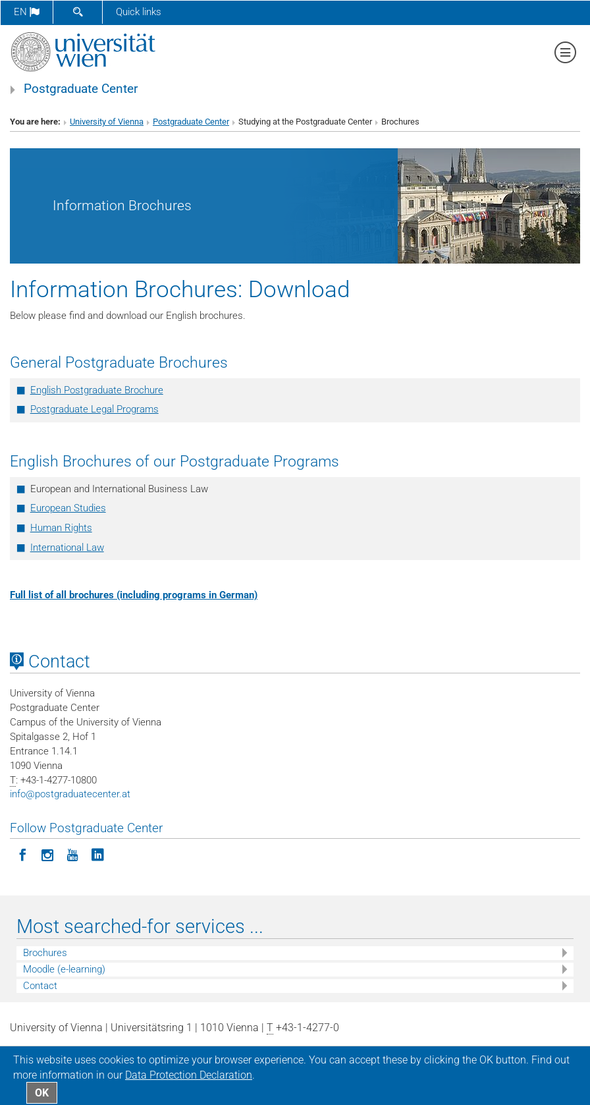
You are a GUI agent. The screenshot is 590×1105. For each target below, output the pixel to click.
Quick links (138, 12)
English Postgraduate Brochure (96, 390)
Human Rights (61, 528)
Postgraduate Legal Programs (94, 409)
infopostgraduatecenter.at (70, 794)
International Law (67, 547)
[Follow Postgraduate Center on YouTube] (72, 853)
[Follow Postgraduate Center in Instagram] (47, 853)
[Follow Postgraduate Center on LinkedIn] (97, 853)
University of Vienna (107, 122)
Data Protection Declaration (188, 1075)
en (27, 12)
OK (42, 1093)
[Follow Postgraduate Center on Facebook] (22, 853)
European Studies (68, 508)
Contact (40, 986)
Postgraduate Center (81, 89)
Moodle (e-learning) (64, 969)
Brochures (45, 953)
